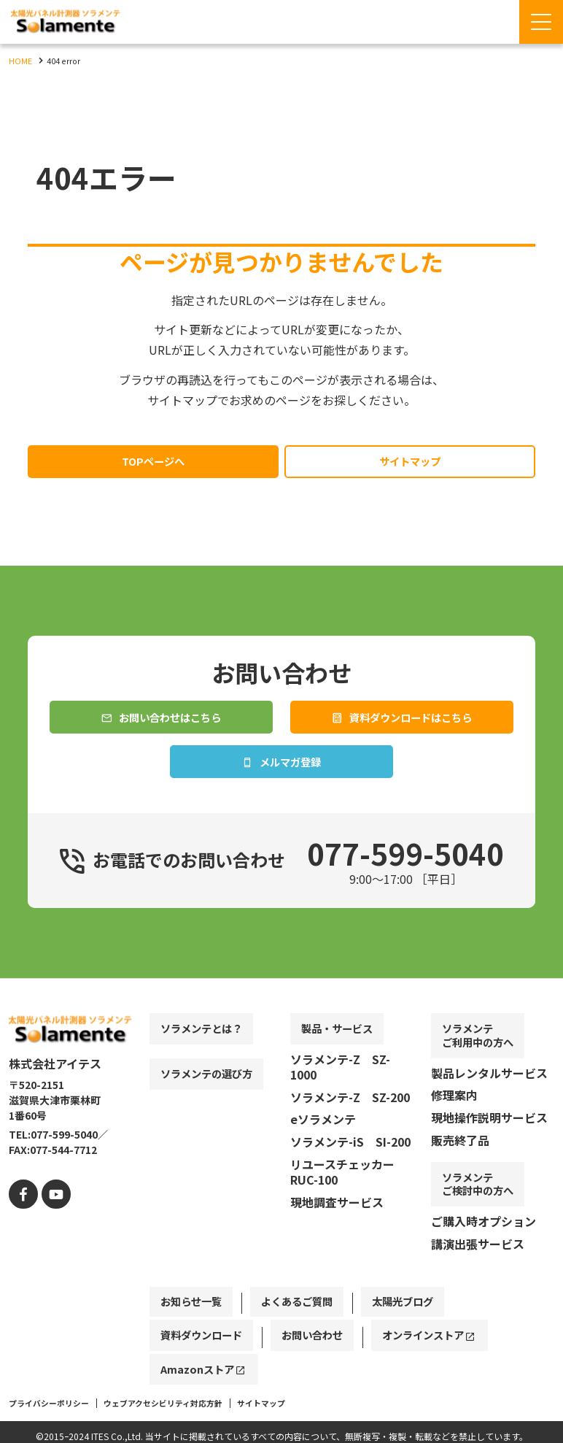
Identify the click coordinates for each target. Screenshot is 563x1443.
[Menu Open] (541, 22)
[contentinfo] (281, 1238)
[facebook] (21, 1247)
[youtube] (50, 1247)
